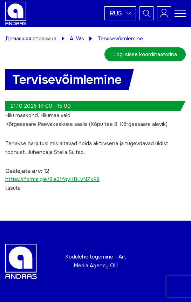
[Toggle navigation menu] (180, 13)
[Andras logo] (15, 12)
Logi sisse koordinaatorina (145, 54)
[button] (120, 13)
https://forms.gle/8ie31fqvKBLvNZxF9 (52, 179)
